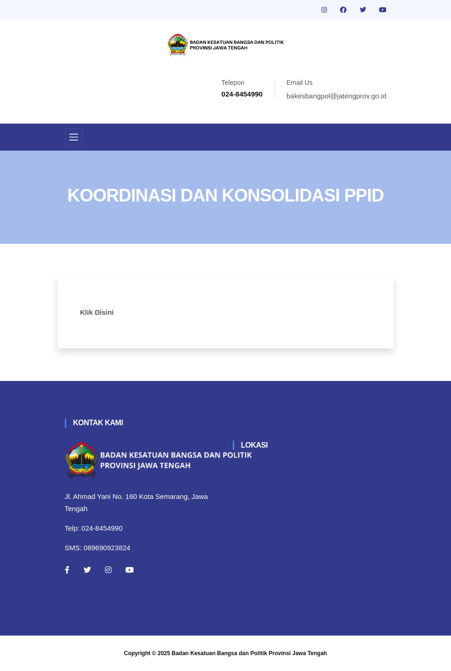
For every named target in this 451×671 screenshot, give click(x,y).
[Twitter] (87, 569)
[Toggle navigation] (74, 137)
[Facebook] (67, 569)
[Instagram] (108, 569)
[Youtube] (129, 569)
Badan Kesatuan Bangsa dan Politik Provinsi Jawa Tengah (249, 653)
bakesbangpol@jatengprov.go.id (336, 96)
